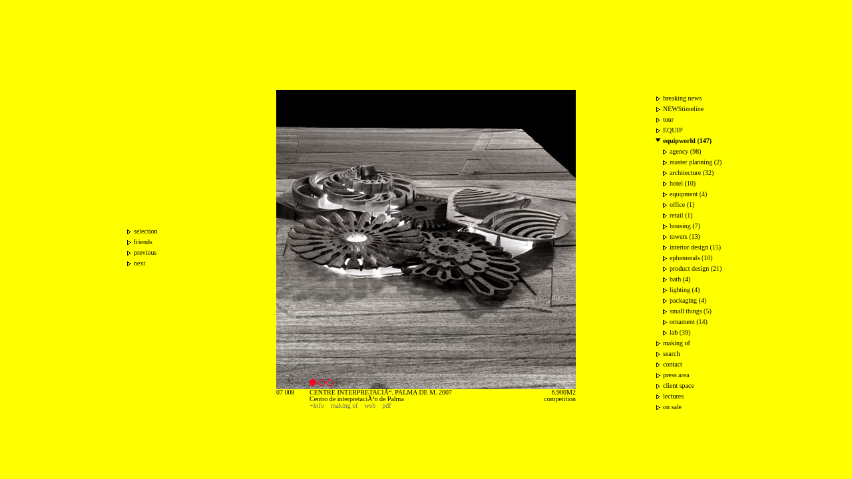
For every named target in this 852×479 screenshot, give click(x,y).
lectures (673, 396)
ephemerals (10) (691, 257)
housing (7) (685, 226)
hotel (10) (683, 183)
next (139, 263)
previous (145, 252)
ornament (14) (689, 321)
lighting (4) (685, 289)
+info (317, 405)
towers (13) (685, 236)
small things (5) (691, 311)
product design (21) (696, 268)
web (370, 405)
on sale (672, 406)
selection (146, 231)
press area (676, 375)
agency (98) (685, 151)
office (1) (682, 204)
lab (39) (680, 332)
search (671, 353)
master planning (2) (696, 162)
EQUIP (672, 130)
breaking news (682, 98)
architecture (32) (692, 172)
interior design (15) (695, 247)
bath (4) (680, 279)
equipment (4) (688, 194)
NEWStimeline (683, 108)
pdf (386, 405)
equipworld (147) (687, 140)
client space (678, 385)
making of (344, 405)
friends (143, 241)
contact (672, 364)
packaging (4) (688, 300)
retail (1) (681, 215)
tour (668, 119)
